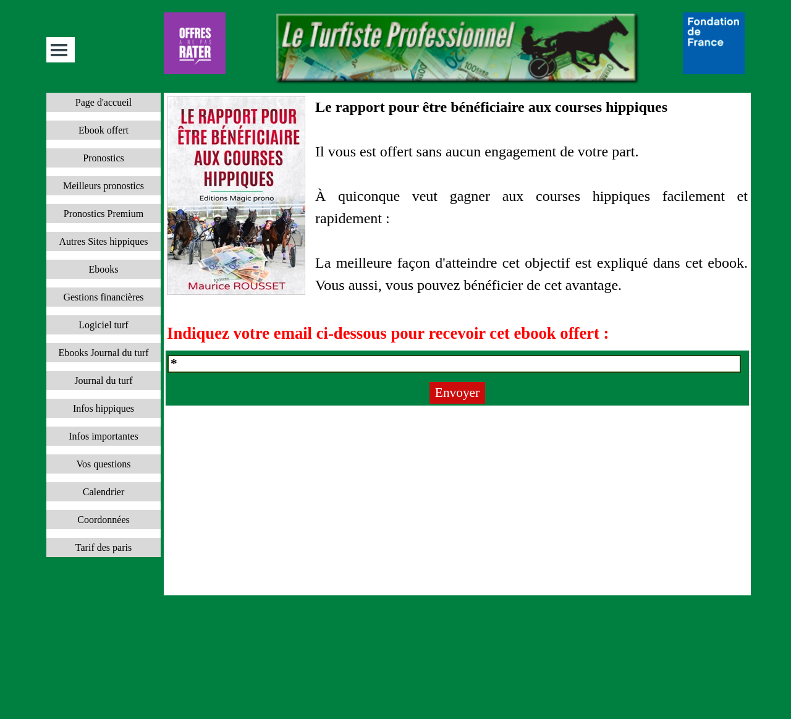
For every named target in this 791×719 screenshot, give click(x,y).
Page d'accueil (103, 102)
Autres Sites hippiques (103, 241)
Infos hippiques (103, 408)
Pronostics (103, 158)
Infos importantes (103, 436)
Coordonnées (103, 519)
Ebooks (104, 269)
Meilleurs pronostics (103, 186)
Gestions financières (103, 297)
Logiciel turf (103, 325)
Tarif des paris (103, 547)
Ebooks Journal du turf (103, 352)
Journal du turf (103, 380)
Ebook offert (103, 130)
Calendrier (104, 492)
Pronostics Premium (103, 213)
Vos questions (103, 464)
